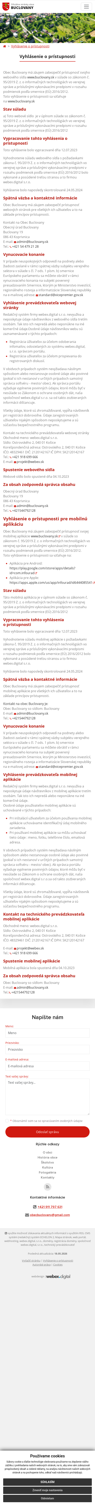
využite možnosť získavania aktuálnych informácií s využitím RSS (44, 1233)
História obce (47, 1157)
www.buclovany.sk (40, 77)
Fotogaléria (47, 1172)
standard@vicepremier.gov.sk (61, 295)
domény (48, 1241)
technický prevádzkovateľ (59, 1245)
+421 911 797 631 (50, 1207)
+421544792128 (23, 510)
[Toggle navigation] (86, 7)
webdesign (37, 1276)
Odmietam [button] (47, 1498)
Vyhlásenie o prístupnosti (30, 46)
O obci (47, 1152)
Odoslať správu (47, 1132)
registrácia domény (65, 1241)
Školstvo (47, 1162)
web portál (79, 1237)
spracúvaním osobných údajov (62, 1121)
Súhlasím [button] (48, 1482)
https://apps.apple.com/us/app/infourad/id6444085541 (51, 582)
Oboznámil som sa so (46, 1121)
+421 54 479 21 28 (25, 246)
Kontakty (47, 1177)
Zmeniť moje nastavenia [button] (47, 1490)
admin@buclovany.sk (32, 241)
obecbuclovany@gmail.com (50, 1215)
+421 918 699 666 (25, 457)
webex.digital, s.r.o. (31, 1241)
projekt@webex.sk (30, 462)
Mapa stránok (63, 1237)
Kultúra (47, 1167)
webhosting (11, 1241)
